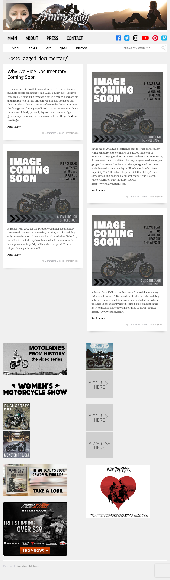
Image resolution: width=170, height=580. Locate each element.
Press (52, 38)
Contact (75, 38)
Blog (15, 48)
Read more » (14, 126)
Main (12, 38)
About (32, 38)
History (81, 48)
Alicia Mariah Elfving (27, 566)
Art (48, 48)
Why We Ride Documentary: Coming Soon (37, 73)
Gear (63, 48)
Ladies (32, 48)
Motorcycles (72, 133)
